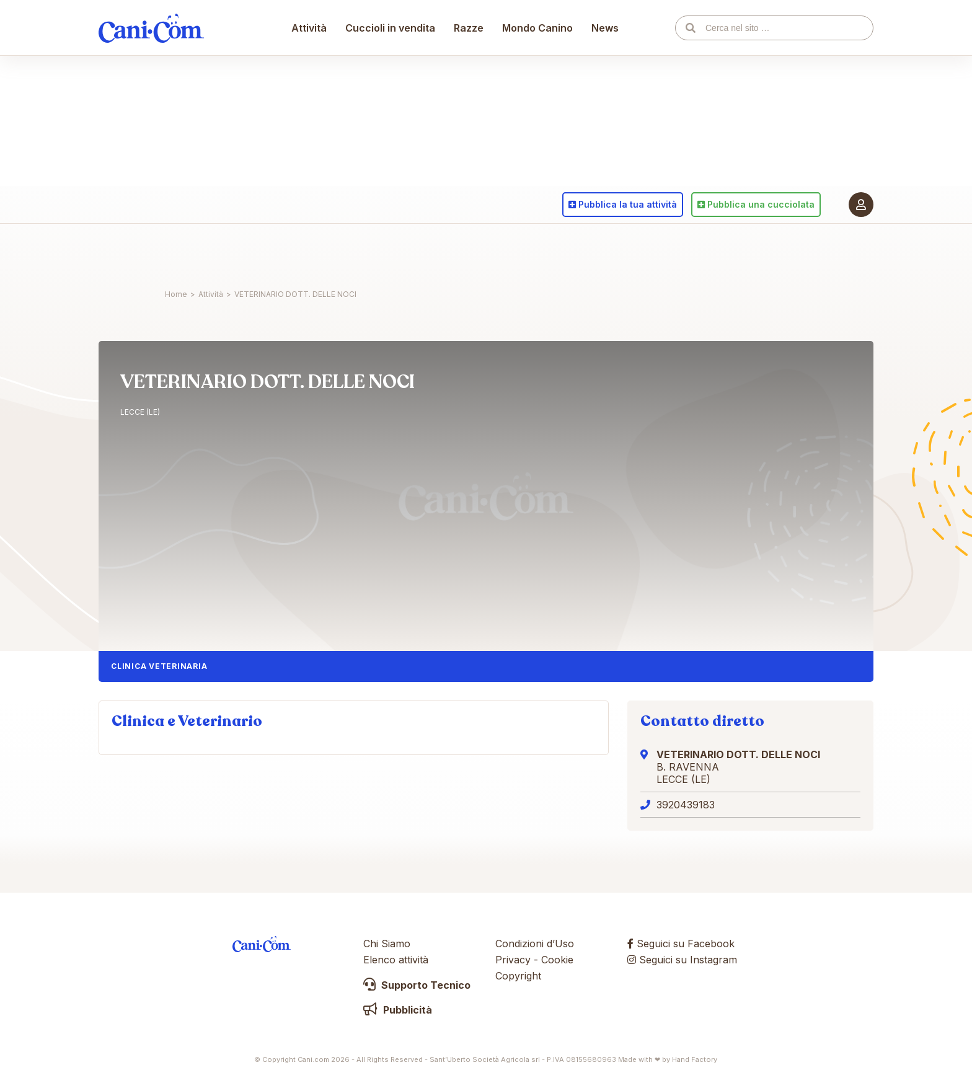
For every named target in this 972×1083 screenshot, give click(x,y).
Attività (309, 251)
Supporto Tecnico (417, 985)
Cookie (557, 959)
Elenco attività (395, 959)
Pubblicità (397, 1010)
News (605, 251)
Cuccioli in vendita (391, 251)
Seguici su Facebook (681, 943)
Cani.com (151, 251)
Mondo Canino (538, 251)
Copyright (518, 976)
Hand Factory (694, 1059)
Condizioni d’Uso (534, 943)
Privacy (513, 959)
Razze (469, 251)
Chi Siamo (386, 943)
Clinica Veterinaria (159, 666)
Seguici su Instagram (682, 959)
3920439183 (685, 804)
